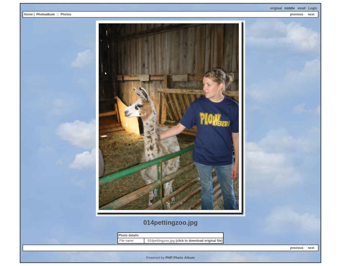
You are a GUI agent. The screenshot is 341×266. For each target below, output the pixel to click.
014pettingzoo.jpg (161, 241)
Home (28, 14)
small (301, 8)
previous (296, 14)
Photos (65, 14)
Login (312, 8)
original (276, 8)
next (311, 14)
